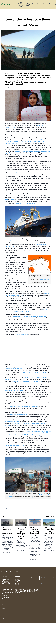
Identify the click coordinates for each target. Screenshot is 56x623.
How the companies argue (6, 590)
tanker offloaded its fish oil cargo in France (26, 381)
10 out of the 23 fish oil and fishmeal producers (24, 406)
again (12, 199)
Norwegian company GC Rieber (14, 390)
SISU (6, 618)
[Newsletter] (44, 584)
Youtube (17, 582)
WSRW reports (5, 595)
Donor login (50, 4)
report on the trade (22, 334)
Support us (39, 4)
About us (33, 4)
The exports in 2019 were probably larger (33, 372)
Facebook (17, 583)
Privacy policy (5, 597)
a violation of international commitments (27, 203)
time (6, 199)
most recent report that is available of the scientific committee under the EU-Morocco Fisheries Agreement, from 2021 (27, 435)
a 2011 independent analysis (18, 414)
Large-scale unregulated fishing (15, 445)
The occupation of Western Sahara (20, 4)
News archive (50, 516)
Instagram (17, 580)
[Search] (46, 577)
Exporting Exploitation (12, 422)
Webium (17, 618)
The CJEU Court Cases (7, 592)
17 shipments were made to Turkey (15, 368)
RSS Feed (3, 599)
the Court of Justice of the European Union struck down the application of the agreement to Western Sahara (27, 141)
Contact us (45, 4)
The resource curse (28, 4)
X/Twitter (17, 579)
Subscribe (52, 583)
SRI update (4, 594)
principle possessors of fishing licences (30, 497)
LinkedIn (17, 584)
